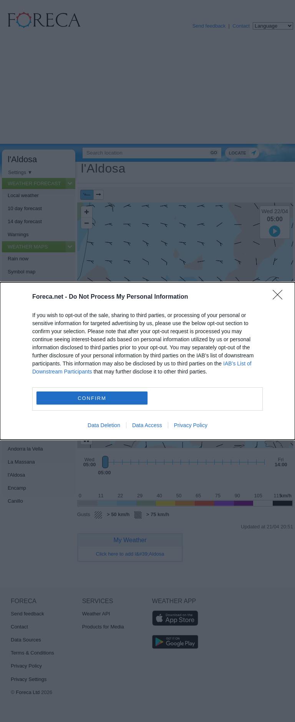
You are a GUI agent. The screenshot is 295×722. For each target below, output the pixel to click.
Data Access (147, 425)
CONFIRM (92, 398)
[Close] (280, 297)
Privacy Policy (190, 425)
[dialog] (147, 361)
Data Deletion (104, 425)
